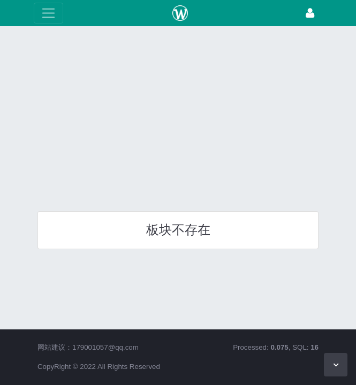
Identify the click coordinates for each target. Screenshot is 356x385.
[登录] (310, 13)
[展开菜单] (48, 13)
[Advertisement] (178, 115)
